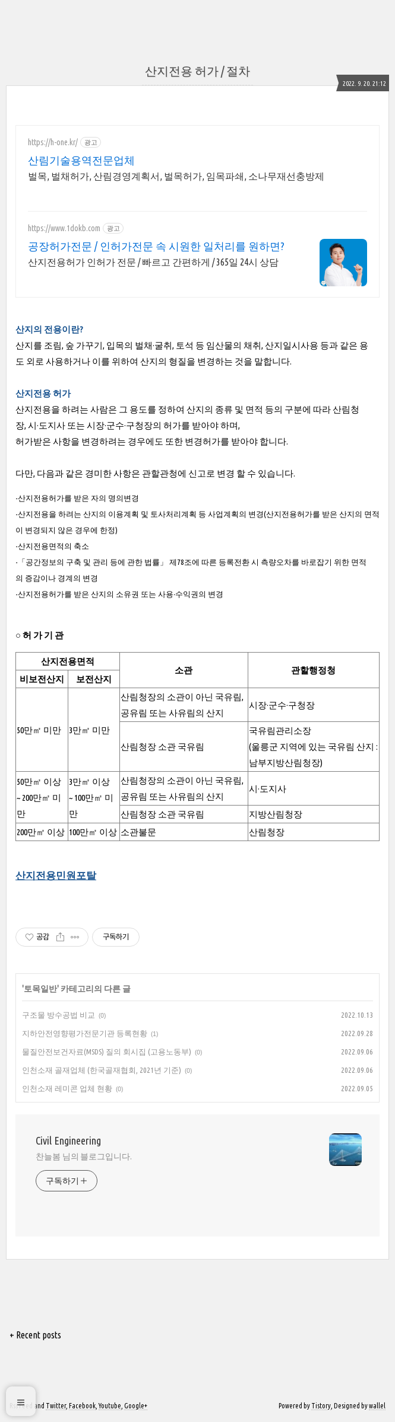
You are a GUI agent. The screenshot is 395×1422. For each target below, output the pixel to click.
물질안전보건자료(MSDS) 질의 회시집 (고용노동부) (106, 1051)
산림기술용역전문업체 (81, 160)
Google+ (135, 1406)
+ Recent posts (35, 1335)
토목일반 (40, 988)
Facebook (82, 1406)
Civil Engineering (68, 1140)
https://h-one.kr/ (53, 142)
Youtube (110, 1406)
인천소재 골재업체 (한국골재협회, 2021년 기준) (101, 1070)
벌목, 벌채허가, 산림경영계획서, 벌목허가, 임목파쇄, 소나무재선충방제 (176, 176)
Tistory (321, 1406)
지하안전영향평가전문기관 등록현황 (84, 1033)
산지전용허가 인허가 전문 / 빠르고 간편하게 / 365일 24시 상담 (153, 262)
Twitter (56, 1406)
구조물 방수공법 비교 (58, 1015)
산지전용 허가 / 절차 (197, 71)
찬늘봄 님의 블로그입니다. (84, 1156)
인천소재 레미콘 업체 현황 (67, 1088)
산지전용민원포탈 (55, 875)
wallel (377, 1406)
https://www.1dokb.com (64, 228)
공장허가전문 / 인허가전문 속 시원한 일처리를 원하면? (156, 246)
